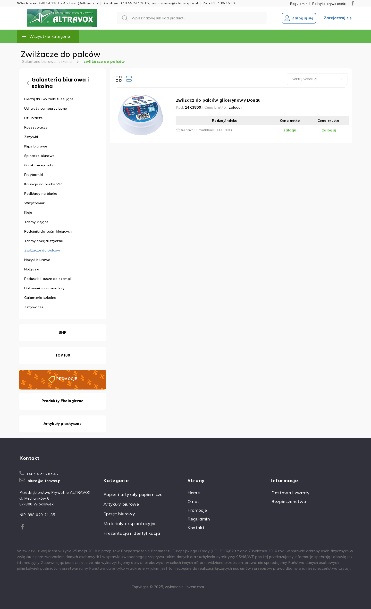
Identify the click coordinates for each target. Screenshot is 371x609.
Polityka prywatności (329, 4)
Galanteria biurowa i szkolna (47, 61)
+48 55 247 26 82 (134, 3)
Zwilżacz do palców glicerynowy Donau (218, 100)
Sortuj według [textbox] (304, 79)
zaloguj (235, 107)
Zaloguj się (299, 18)
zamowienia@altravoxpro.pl (174, 3)
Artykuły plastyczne (62, 423)
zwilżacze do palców (104, 61)
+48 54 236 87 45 (53, 3)
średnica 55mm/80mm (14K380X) (206, 130)
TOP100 (62, 355)
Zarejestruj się (338, 18)
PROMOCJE (66, 378)
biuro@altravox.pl (84, 3)
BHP (63, 332)
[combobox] (317, 79)
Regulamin (298, 4)
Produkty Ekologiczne (63, 400)
